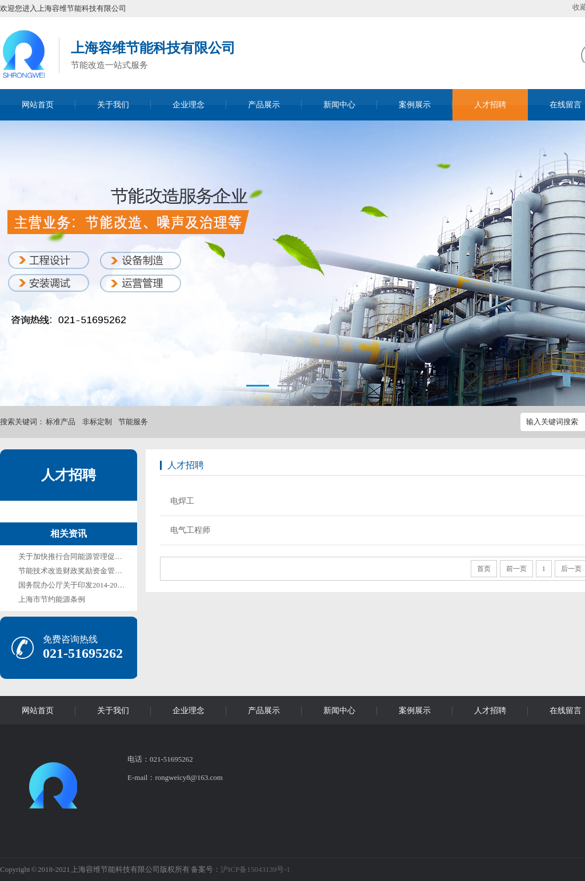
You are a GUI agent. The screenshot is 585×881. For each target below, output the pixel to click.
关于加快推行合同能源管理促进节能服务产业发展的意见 (111, 556)
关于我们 (113, 104)
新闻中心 (339, 104)
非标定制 (97, 421)
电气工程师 (190, 530)
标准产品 (60, 421)
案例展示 (415, 104)
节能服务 (133, 421)
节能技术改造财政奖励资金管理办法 (77, 570)
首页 (484, 569)
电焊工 (182, 501)
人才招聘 (490, 104)
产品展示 (264, 104)
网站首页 (38, 104)
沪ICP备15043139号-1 (255, 869)
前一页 (516, 569)
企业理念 (189, 104)
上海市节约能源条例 (51, 599)
